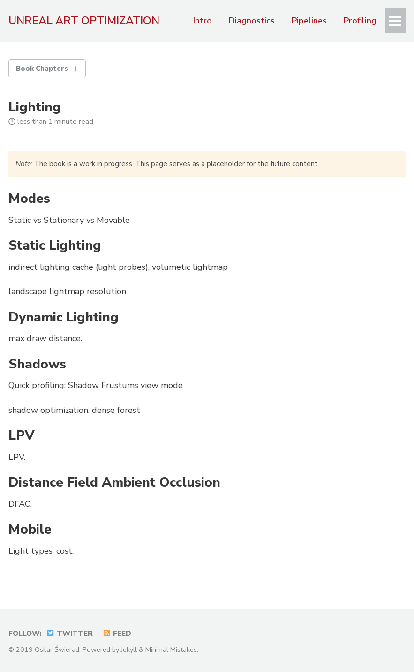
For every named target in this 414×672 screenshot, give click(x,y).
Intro (202, 20)
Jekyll (129, 649)
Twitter (69, 633)
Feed (116, 633)
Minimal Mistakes (171, 649)
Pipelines (308, 20)
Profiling (359, 20)
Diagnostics (251, 20)
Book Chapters (42, 68)
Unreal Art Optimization (83, 20)
